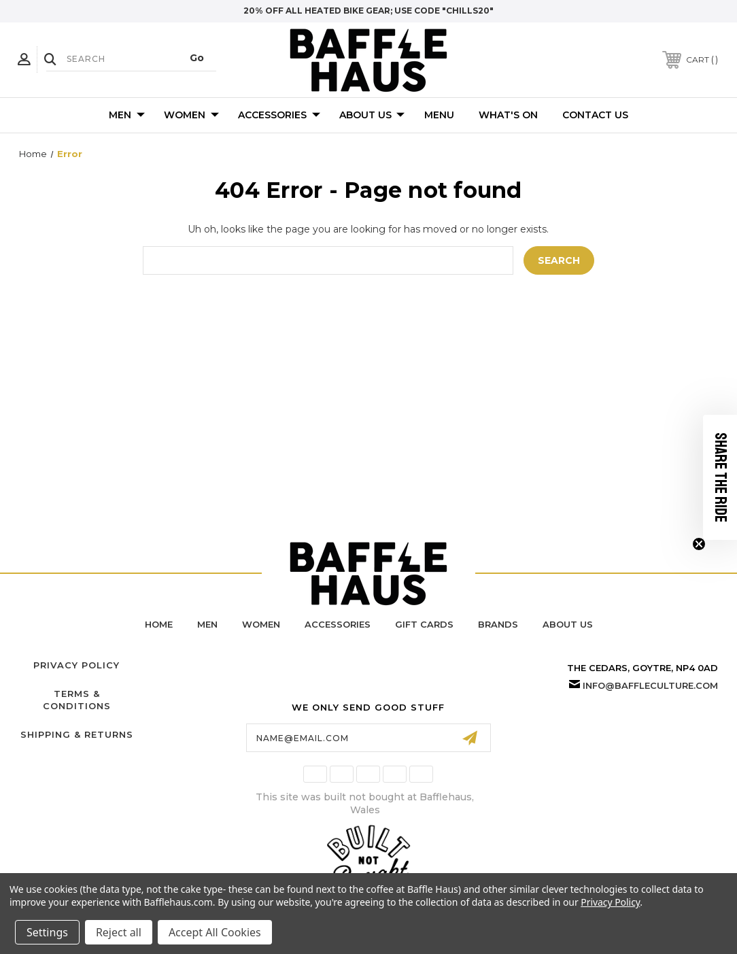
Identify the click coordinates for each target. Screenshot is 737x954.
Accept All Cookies (215, 932)
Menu (439, 115)
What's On (508, 115)
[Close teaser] (699, 544)
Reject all (118, 932)
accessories (338, 624)
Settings (47, 932)
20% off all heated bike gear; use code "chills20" (368, 10)
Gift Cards (424, 624)
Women (191, 115)
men (207, 624)
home (159, 624)
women (261, 624)
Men (127, 115)
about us (568, 624)
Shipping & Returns (76, 734)
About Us (372, 115)
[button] (720, 477)
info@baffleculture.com (650, 685)
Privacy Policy (76, 665)
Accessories (279, 115)
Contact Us (595, 115)
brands (498, 624)
